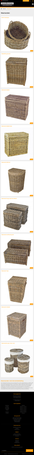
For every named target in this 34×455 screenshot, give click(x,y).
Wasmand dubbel (5, 89)
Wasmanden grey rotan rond (8, 343)
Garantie (17, 428)
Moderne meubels (17, 420)
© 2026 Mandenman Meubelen (13, 453)
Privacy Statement (17, 433)
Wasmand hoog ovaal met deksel (9, 198)
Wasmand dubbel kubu (6, 126)
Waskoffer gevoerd (5, 53)
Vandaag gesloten (4, 0)
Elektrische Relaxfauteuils (17, 417)
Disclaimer (17, 435)
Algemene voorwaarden (17, 434)
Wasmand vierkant (5, 307)
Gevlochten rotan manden (17, 418)
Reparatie (17, 441)
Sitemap (5, 453)
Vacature (26, 0)
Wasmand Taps (5, 270)
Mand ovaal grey (5, 17)
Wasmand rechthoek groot (7, 234)
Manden (4, 8)
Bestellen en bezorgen (17, 427)
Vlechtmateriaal (17, 421)
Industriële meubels (17, 419)
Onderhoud (17, 440)
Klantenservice (17, 429)
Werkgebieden (17, 442)
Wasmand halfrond (5, 162)
